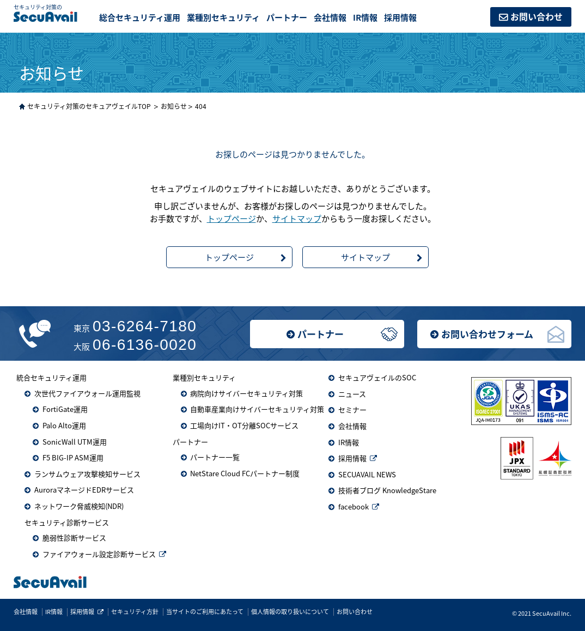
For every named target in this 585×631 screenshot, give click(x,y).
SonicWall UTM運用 (74, 441)
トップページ (231, 219)
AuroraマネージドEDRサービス (84, 489)
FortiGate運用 (65, 409)
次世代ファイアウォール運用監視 (87, 393)
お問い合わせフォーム (487, 334)
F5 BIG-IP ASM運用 (72, 457)
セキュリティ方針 (135, 611)
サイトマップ (296, 219)
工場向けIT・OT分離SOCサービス (244, 425)
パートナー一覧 (215, 457)
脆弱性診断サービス (74, 537)
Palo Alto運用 (64, 425)
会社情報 (330, 17)
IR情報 (365, 17)
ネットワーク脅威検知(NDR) (79, 506)
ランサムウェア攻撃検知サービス (87, 474)
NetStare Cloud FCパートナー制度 (245, 473)
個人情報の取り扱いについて (290, 611)
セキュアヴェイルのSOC (377, 377)
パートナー (320, 334)
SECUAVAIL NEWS (367, 474)
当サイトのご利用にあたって (204, 611)
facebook (353, 506)
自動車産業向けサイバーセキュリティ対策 (257, 409)
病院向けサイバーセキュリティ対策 (246, 393)
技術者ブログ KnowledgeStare (387, 490)
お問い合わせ (536, 16)
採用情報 (400, 17)
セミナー (352, 409)
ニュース (352, 394)
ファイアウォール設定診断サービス (99, 554)
